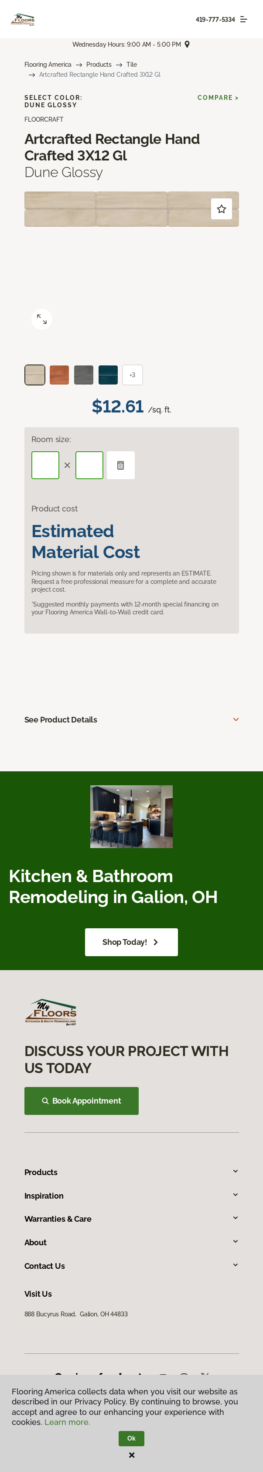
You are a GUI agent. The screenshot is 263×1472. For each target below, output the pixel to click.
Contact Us (131, 1266)
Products (99, 64)
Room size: (51, 439)
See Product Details (61, 719)
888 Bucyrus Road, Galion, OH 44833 (76, 1314)
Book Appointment (81, 1100)
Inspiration (131, 1195)
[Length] (45, 465)
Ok (131, 1438)
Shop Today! (131, 942)
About (131, 1242)
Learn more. (67, 1422)
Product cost (54, 508)
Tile (131, 64)
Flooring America (48, 64)
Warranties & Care (131, 1218)
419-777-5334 (215, 19)
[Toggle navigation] (244, 19)
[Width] (89, 465)
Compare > (218, 97)
